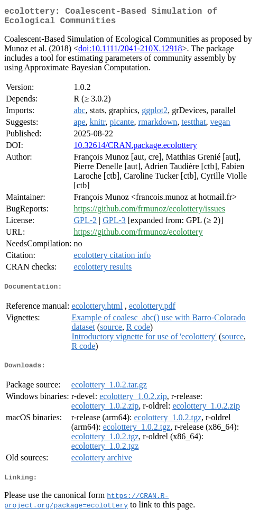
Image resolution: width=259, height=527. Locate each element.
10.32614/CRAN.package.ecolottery (135, 149)
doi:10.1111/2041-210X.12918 (130, 52)
